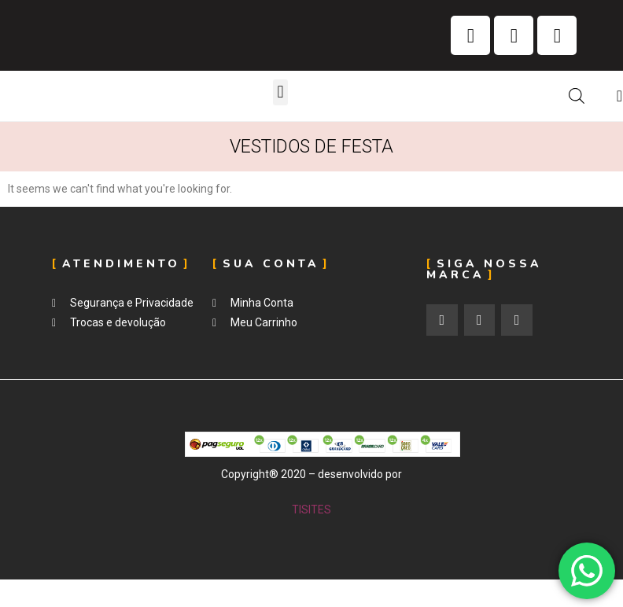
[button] (280, 92)
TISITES (311, 509)
